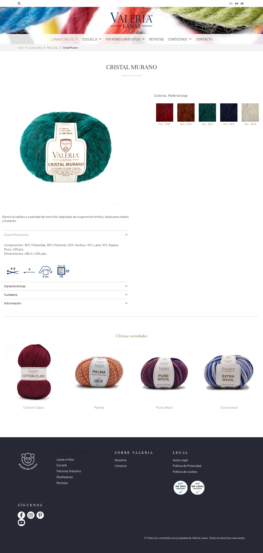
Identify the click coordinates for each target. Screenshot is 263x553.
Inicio (21, 47)
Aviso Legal (180, 460)
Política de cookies (185, 471)
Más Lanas (52, 47)
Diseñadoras (65, 477)
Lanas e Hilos (64, 39)
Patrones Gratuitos (125, 39)
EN (236, 3)
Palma (99, 407)
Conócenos (180, 39)
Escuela (92, 39)
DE (242, 3)
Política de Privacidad (187, 466)
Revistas (156, 39)
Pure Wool (164, 407)
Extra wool (229, 407)
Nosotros (121, 460)
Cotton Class (33, 407)
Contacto (204, 39)
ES (231, 3)
